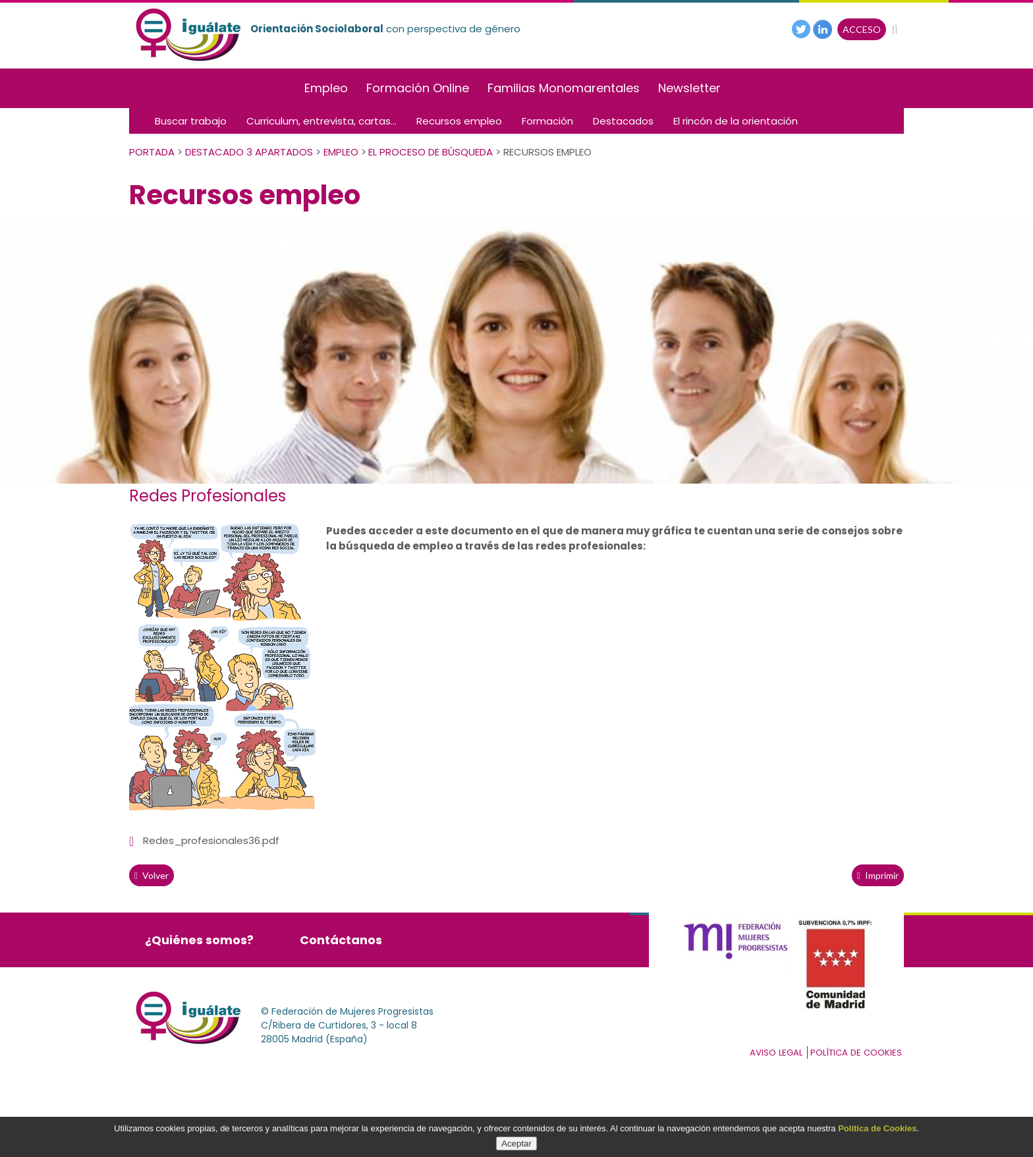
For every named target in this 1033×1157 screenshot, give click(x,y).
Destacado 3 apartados (249, 152)
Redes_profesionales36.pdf (211, 840)
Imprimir (878, 875)
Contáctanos (341, 940)
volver (151, 875)
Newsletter (689, 88)
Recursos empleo (459, 121)
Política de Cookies (877, 1128)
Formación (547, 121)
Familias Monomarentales (564, 88)
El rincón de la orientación (735, 121)
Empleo (326, 88)
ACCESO (862, 29)
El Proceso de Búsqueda (430, 152)
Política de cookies (856, 1052)
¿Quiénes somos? (199, 940)
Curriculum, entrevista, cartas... (321, 121)
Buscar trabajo (191, 121)
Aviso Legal (776, 1052)
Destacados (623, 121)
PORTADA (152, 152)
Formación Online (417, 88)
